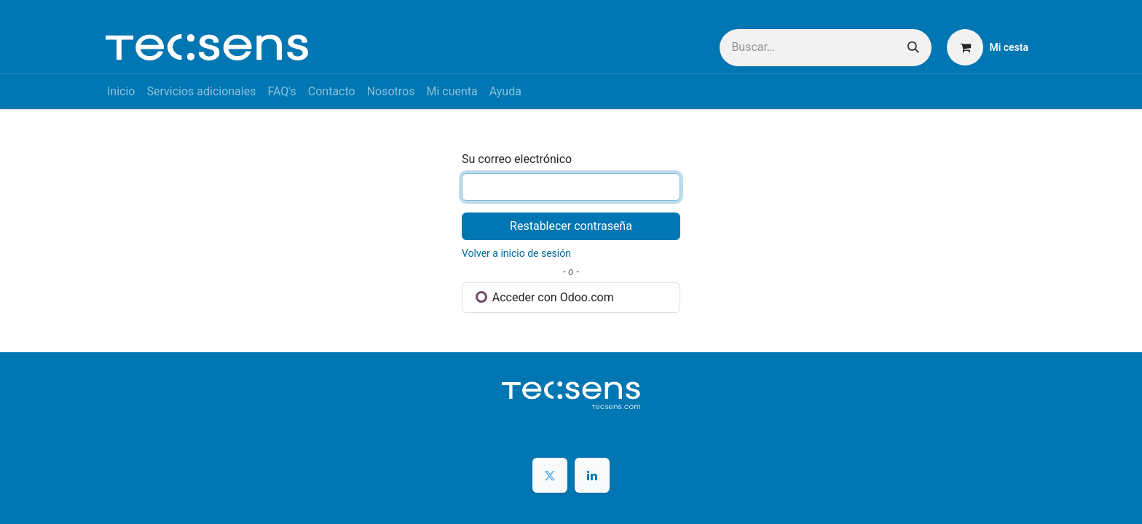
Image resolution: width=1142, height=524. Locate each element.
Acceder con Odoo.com (544, 297)
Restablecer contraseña (571, 226)
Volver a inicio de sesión (516, 253)
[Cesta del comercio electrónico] (987, 47)
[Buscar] (913, 47)
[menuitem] (121, 91)
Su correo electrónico (517, 159)
